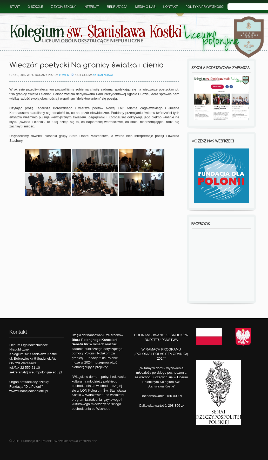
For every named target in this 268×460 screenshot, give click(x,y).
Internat (91, 7)
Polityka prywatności (204, 7)
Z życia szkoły (63, 7)
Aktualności (102, 74)
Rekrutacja (117, 7)
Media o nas (145, 7)
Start (15, 7)
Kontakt (170, 7)
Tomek (64, 74)
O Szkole (35, 7)
